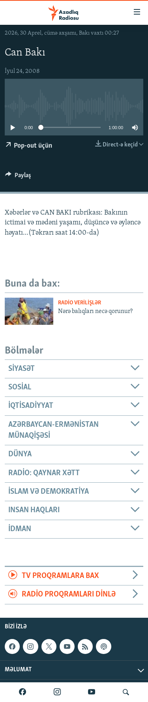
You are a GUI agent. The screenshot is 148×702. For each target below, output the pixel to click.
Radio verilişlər (79, 303)
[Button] (18, 177)
